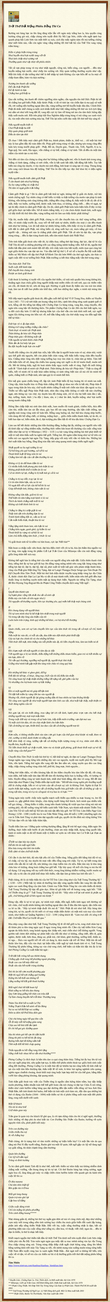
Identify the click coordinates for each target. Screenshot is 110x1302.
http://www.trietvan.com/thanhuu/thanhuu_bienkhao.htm (35, 1265)
